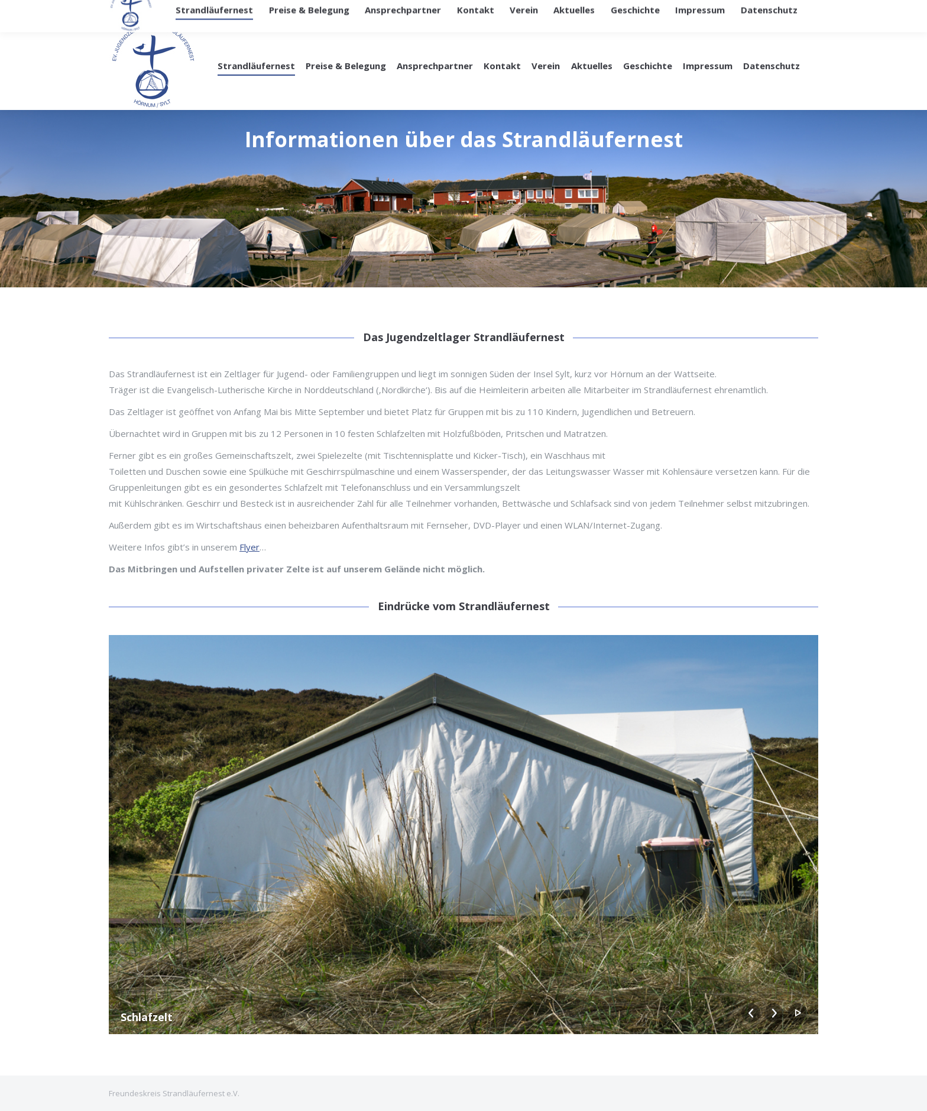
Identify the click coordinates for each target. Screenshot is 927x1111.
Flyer (249, 547)
